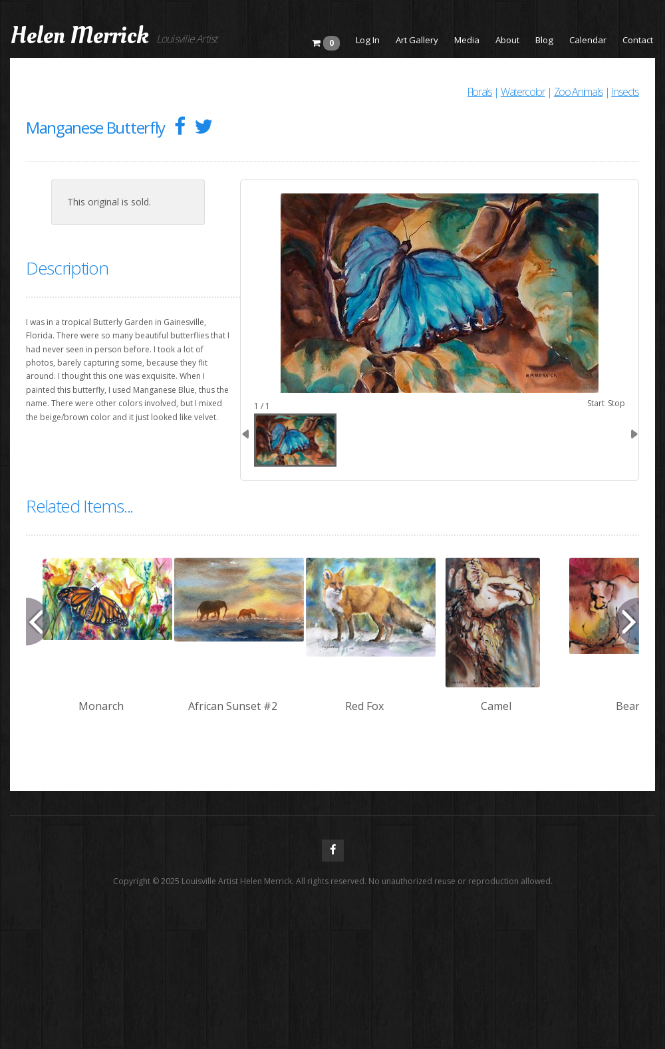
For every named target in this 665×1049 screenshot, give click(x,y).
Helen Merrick (79, 36)
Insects (625, 91)
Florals (479, 91)
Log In (368, 40)
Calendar (587, 40)
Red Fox (364, 706)
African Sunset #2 (232, 706)
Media (466, 40)
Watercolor (523, 91)
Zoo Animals (578, 91)
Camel (496, 706)
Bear (628, 706)
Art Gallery (417, 40)
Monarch (101, 706)
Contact (637, 40)
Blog (544, 40)
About (507, 40)
